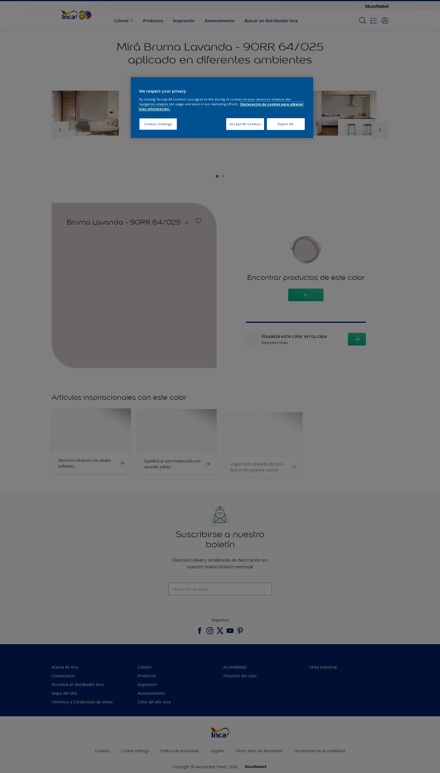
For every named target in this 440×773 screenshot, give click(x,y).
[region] (222, 107)
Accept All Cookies (245, 124)
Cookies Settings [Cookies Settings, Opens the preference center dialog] (158, 124)
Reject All (286, 124)
